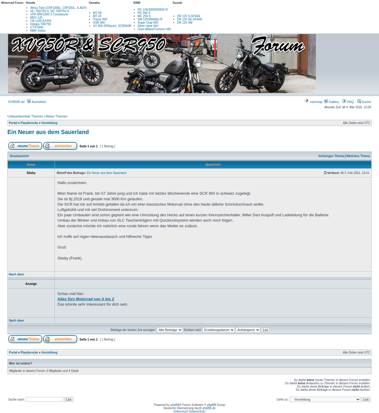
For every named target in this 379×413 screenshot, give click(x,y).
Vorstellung (49, 123)
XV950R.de (16, 102)
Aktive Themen (56, 116)
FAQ (348, 102)
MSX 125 (36, 17)
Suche (364, 102)
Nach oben (16, 274)
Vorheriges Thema (331, 156)
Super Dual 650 (148, 22)
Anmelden (36, 102)
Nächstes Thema (358, 156)
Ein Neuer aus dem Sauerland (48, 132)
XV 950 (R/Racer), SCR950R (112, 26)
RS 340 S (144, 12)
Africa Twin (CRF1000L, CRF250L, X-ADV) (58, 7)
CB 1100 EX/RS (41, 20)
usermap (313, 102)
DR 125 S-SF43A (188, 16)
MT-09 (97, 12)
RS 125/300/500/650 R (153, 9)
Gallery (331, 102)
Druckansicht (19, 156)
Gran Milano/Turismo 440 (154, 29)
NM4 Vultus (37, 30)
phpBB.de (209, 408)
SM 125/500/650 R (150, 19)
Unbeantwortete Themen (25, 116)
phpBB (174, 404)
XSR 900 (99, 22)
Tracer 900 (100, 19)
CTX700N (36, 27)
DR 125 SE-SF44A (189, 19)
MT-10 (97, 16)
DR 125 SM (184, 22)
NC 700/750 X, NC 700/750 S (49, 11)
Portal (13, 123)
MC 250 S (144, 16)
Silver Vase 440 (148, 26)
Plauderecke (29, 123)
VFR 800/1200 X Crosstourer (49, 14)
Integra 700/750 (40, 24)
